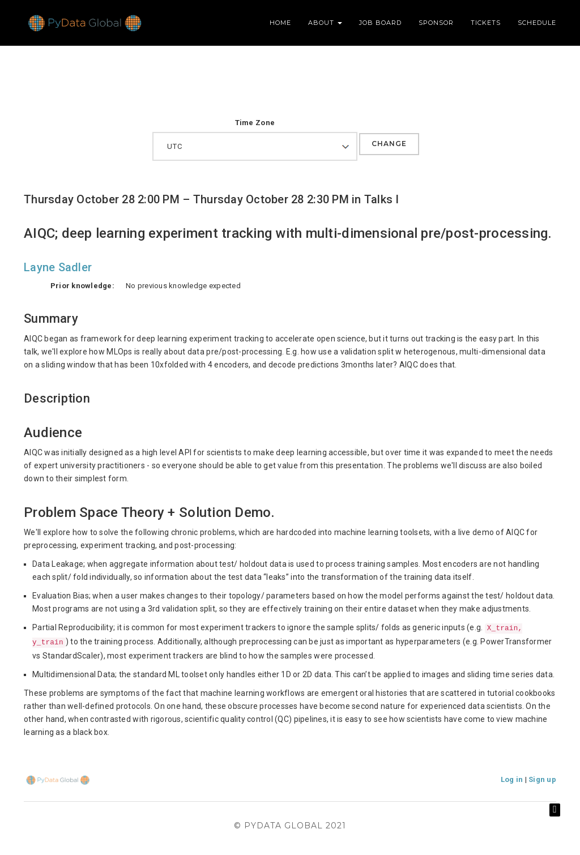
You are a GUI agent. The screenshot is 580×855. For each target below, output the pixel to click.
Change (389, 143)
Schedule (537, 23)
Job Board (380, 23)
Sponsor (436, 23)
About (325, 23)
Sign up (542, 779)
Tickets (486, 23)
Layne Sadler (58, 267)
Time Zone (255, 122)
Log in (512, 779)
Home (280, 23)
